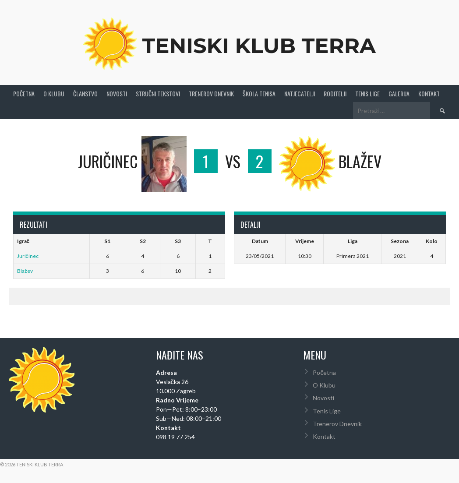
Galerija (399, 93)
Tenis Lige (367, 93)
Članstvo (85, 93)
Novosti (116, 93)
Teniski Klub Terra (259, 45)
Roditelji (335, 93)
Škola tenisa (259, 93)
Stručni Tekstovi (158, 93)
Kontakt (429, 93)
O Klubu (53, 93)
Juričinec (28, 256)
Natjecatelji (299, 93)
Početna (24, 93)
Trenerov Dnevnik (211, 93)
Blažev (25, 271)
